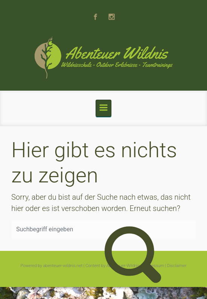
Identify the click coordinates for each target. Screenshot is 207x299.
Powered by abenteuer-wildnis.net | (53, 265)
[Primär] (103, 108)
